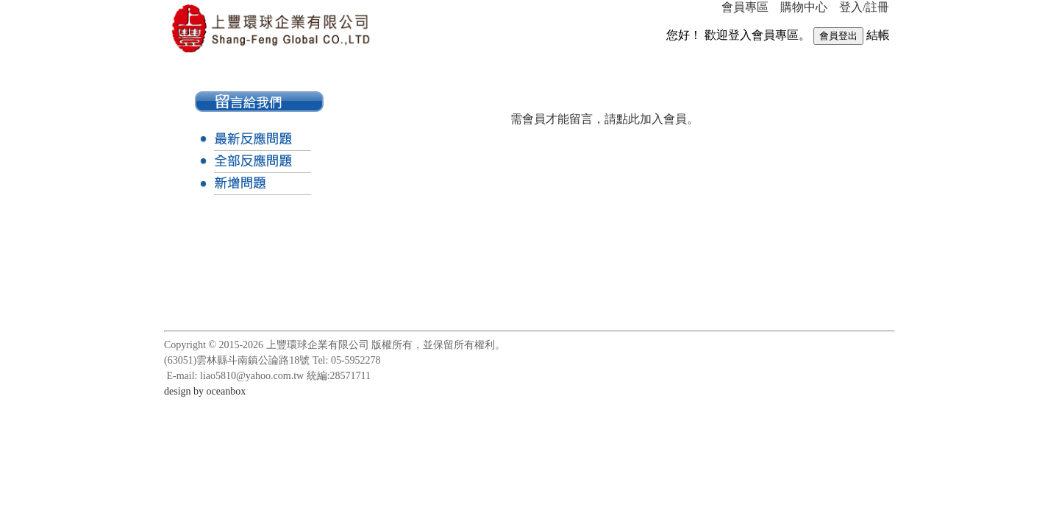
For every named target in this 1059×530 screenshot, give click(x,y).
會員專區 (745, 7)
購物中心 (803, 7)
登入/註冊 (864, 7)
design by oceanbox (205, 391)
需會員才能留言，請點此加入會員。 (604, 119)
